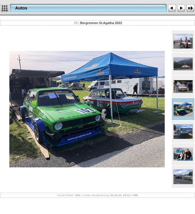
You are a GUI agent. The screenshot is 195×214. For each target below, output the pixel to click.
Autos (21, 8)
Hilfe (135, 195)
